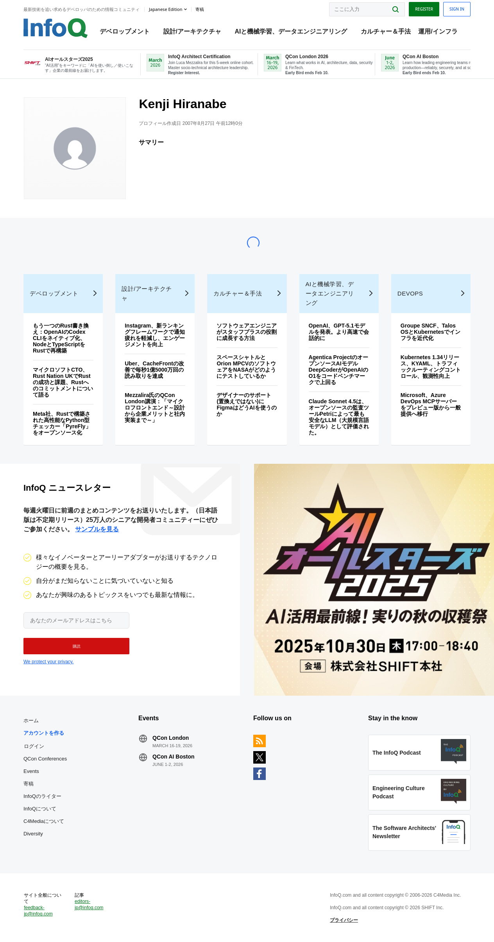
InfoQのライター (42, 796)
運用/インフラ (437, 31)
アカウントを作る (43, 733)
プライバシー (344, 920)
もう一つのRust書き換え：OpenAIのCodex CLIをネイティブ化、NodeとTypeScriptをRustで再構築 (61, 338)
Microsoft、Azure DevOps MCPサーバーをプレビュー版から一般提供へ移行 (431, 404)
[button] (76, 646)
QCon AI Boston (173, 756)
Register (424, 9)
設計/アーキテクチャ (192, 31)
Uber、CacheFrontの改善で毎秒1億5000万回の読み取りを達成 (154, 369)
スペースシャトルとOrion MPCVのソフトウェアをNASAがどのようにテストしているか (246, 366)
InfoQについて (39, 809)
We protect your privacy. (48, 661)
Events (31, 771)
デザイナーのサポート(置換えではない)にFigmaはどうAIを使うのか (246, 404)
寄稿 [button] (199, 9)
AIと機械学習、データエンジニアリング (290, 31)
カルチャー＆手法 (386, 31)
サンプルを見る (97, 529)
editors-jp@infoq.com (89, 904)
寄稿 (28, 784)
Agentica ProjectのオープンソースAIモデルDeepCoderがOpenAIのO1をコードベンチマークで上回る (338, 369)
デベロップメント (125, 31)
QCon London (170, 738)
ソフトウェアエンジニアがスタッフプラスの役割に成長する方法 (247, 331)
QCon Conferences (45, 759)
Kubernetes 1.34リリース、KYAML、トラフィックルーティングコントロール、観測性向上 (431, 366)
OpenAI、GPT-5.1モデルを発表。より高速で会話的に (339, 331)
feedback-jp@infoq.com (38, 911)
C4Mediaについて (43, 821)
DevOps (410, 293)
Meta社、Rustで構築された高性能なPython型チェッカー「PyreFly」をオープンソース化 (62, 423)
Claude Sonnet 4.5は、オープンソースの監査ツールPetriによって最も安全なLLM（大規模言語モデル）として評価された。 (339, 417)
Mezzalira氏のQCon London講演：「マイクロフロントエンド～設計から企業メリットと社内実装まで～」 (155, 407)
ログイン (34, 746)
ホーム (31, 720)
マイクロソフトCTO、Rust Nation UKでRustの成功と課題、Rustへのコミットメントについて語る (63, 382)
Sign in (456, 9)
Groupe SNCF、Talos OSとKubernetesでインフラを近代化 (430, 331)
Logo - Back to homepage (55, 28)
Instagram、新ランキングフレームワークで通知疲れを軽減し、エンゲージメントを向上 (155, 334)
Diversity (33, 834)
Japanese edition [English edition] (165, 9)
